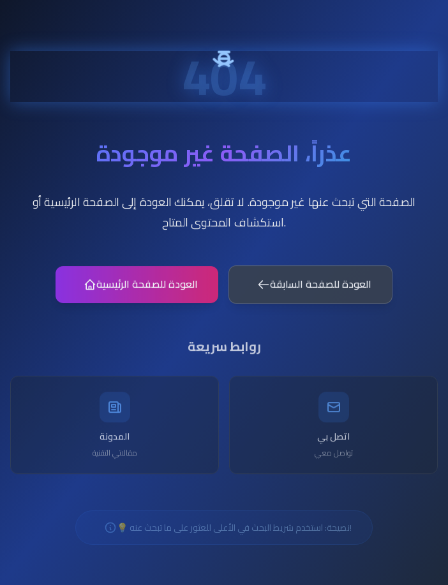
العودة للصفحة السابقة (314, 287)
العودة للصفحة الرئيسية (141, 287)
